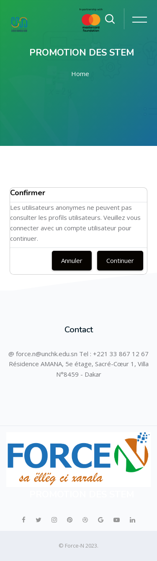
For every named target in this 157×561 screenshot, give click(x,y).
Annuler (71, 260)
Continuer (120, 260)
